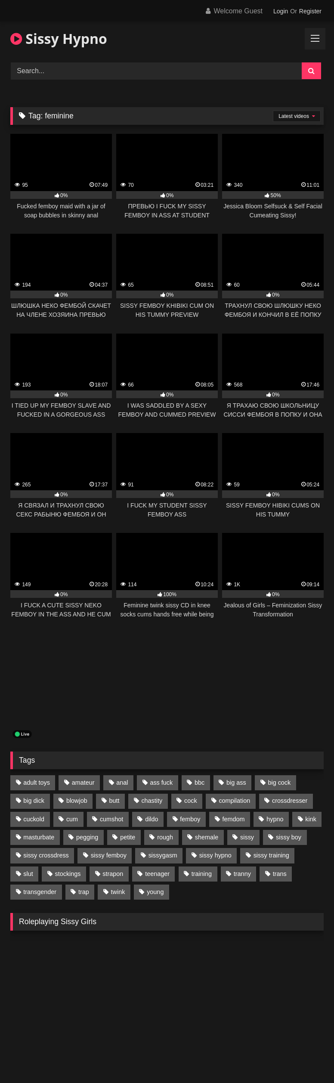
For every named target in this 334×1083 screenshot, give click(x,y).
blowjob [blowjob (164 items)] (76, 800)
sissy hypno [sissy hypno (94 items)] (215, 855)
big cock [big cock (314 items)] (279, 782)
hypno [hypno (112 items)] (274, 819)
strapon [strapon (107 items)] (112, 873)
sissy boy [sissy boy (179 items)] (288, 837)
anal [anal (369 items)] (122, 782)
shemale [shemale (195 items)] (206, 837)
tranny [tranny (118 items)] (242, 873)
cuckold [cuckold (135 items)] (33, 819)
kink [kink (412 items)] (310, 819)
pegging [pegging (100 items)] (87, 837)
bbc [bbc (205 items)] (199, 782)
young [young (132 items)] (155, 891)
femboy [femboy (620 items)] (190, 819)
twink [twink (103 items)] (118, 891)
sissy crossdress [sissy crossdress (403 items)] (46, 855)
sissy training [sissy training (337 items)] (271, 855)
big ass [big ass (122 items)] (236, 782)
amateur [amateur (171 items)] (83, 782)
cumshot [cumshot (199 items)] (111, 819)
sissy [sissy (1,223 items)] (247, 837)
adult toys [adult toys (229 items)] (36, 782)
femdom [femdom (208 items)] (233, 819)
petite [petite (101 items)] (127, 837)
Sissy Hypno (58, 38)
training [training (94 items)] (202, 873)
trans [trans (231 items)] (280, 873)
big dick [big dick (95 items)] (33, 800)
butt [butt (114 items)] (114, 800)
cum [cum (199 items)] (72, 819)
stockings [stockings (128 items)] (68, 873)
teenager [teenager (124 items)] (157, 873)
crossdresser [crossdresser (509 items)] (289, 800)
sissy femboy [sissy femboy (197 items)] (109, 855)
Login (280, 11)
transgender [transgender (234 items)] (39, 891)
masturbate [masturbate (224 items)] (38, 837)
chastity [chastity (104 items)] (151, 800)
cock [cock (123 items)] (190, 800)
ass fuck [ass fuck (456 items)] (161, 782)
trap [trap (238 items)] (83, 891)
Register (310, 11)
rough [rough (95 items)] (165, 837)
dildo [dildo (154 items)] (151, 819)
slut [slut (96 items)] (28, 873)
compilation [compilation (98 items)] (234, 800)
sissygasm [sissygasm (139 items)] (162, 855)
